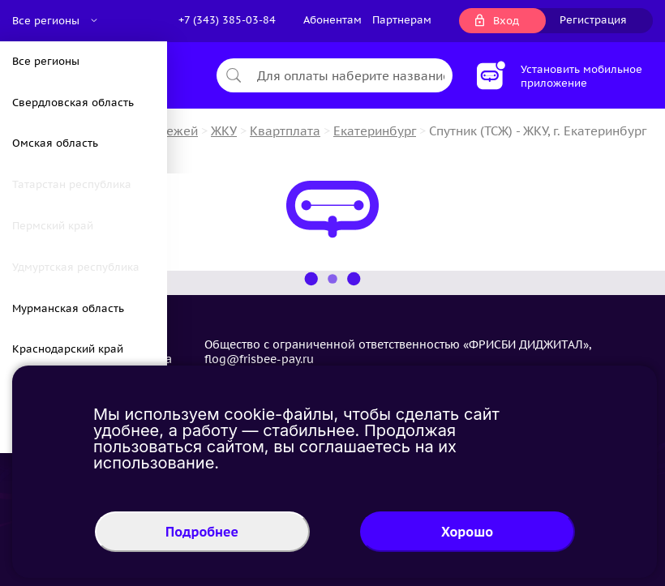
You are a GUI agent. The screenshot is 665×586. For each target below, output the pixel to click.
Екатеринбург (374, 131)
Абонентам (332, 20)
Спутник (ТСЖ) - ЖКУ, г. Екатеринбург (537, 131)
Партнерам (401, 20)
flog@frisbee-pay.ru (259, 359)
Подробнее (201, 532)
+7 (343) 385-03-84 (227, 20)
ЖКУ (224, 131)
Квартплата (285, 131)
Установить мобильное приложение (581, 76)
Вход (506, 21)
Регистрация (593, 20)
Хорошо (467, 532)
